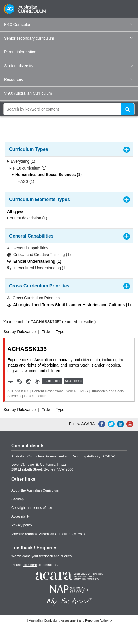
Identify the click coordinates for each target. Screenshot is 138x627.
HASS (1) (24, 181)
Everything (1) (21, 161)
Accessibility (20, 516)
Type (60, 331)
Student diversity (68, 65)
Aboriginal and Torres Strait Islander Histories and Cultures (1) (69, 304)
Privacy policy (21, 525)
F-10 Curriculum (68, 24)
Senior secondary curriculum (68, 38)
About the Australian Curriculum (35, 490)
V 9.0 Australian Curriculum (28, 93)
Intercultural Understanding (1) (37, 268)
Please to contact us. (34, 565)
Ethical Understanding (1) (34, 261)
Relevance (26, 331)
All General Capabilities (27, 248)
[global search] (69, 109)
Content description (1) (27, 218)
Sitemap (17, 499)
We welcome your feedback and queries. (42, 556)
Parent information (20, 52)
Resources (68, 79)
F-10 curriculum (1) (27, 168)
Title (46, 331)
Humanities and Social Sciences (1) (47, 174)
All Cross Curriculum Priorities (33, 298)
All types (15, 211)
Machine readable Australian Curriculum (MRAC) (48, 534)
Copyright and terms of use (31, 508)
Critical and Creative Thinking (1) (39, 254)
